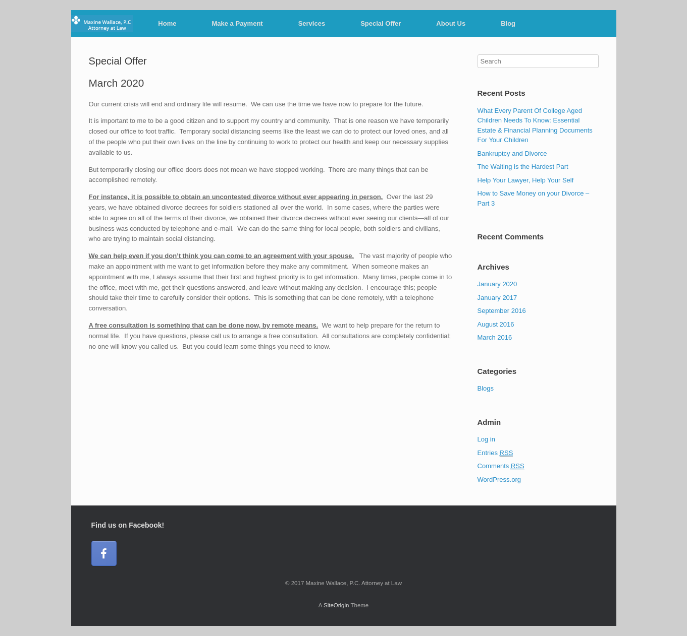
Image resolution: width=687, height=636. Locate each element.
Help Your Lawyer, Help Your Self (526, 180)
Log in (486, 439)
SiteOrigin (336, 605)
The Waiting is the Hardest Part (523, 166)
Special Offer (380, 23)
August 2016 (496, 324)
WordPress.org (499, 479)
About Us (450, 23)
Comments (501, 466)
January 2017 (497, 297)
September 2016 (502, 310)
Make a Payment (237, 23)
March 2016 (495, 337)
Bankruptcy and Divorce (512, 153)
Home (167, 23)
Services (312, 23)
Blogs (486, 388)
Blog (508, 23)
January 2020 (497, 284)
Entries (495, 453)
